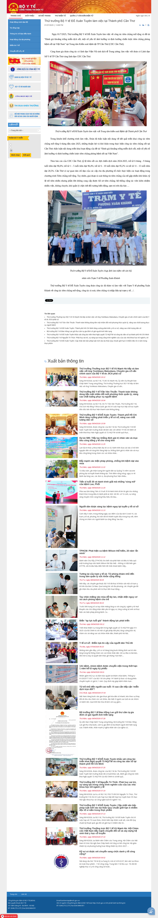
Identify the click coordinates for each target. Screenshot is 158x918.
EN (146, 16)
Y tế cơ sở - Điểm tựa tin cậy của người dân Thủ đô (106, 643)
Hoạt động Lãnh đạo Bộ (19, 22)
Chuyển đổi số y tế (17, 51)
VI (149, 16)
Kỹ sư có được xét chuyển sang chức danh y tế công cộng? (107, 852)
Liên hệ (23, 894)
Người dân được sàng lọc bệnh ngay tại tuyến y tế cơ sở (108, 506)
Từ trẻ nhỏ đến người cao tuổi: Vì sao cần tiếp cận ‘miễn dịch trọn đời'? (109, 688)
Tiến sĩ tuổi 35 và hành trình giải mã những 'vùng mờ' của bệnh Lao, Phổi (107, 483)
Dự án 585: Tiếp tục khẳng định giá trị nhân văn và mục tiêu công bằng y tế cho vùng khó (108, 439)
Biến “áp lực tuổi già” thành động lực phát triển (104, 620)
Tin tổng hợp (15, 28)
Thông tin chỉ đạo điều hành (20, 34)
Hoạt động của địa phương (20, 39)
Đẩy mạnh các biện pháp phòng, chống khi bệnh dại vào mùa (109, 462)
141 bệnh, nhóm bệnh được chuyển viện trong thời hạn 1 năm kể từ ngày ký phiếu (108, 667)
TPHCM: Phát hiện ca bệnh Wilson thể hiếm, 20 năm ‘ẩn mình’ (108, 552)
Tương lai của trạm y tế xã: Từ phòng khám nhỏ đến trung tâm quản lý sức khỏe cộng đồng (106, 575)
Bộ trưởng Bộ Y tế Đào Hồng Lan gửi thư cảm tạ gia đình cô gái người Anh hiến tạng (79, 331)
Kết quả (26, 155)
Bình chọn (15, 155)
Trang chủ (13, 894)
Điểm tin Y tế (15, 45)
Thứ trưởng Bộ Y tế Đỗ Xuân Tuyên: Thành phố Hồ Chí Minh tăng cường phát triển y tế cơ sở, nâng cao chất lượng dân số (94, 328)
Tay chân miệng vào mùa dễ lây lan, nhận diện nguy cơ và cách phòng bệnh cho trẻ (108, 598)
